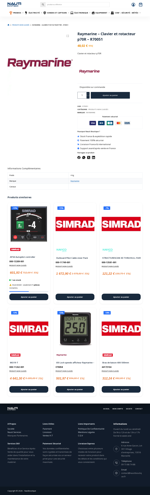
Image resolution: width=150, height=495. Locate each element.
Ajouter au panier (110, 95)
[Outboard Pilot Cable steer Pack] (75, 224)
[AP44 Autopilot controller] (28, 224)
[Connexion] (133, 4)
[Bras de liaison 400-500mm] (121, 329)
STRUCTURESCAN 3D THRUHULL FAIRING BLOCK (121, 258)
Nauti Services (14, 432)
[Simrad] (15, 249)
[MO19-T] (28, 329)
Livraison (47, 432)
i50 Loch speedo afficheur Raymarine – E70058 (75, 362)
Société (11, 428)
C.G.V (80, 435)
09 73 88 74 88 (128, 464)
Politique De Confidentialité (91, 428)
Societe (129, 409)
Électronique (80, 12)
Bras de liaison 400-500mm (115, 362)
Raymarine (90, 112)
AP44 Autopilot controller (22, 257)
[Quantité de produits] (83, 95)
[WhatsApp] (83, 157)
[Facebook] (78, 157)
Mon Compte (117, 409)
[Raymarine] (81, 71)
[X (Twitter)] (88, 157)
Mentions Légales (86, 432)
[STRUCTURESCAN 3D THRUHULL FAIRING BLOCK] (121, 224)
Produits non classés (98, 109)
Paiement (47, 428)
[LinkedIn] (93, 157)
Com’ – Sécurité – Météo (126, 12)
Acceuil (106, 409)
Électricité (34, 12)
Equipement (101, 12)
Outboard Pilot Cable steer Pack (72, 258)
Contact (138, 409)
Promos (16, 12)
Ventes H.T (48, 435)
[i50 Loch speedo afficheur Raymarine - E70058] (75, 329)
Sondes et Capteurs (56, 12)
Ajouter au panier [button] (29, 297)
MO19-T (14, 362)
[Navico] (62, 250)
